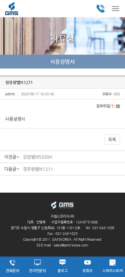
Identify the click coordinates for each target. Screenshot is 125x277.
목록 (112, 139)
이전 (8, 61)
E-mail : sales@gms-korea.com (62, 245)
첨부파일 (108, 106)
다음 (116, 61)
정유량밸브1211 (38, 168)
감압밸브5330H (37, 156)
